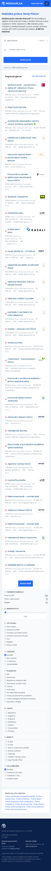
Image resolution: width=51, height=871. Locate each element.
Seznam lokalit (31, 841)
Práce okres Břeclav (35, 807)
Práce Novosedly (28, 796)
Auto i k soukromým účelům (17, 748)
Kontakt (5, 837)
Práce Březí (36, 799)
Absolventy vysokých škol (15, 683)
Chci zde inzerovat (39, 76)
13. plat (9, 742)
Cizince (8, 686)
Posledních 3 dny (12, 776)
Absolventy (9, 677)
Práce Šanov (39, 804)
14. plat (9, 745)
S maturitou (10, 661)
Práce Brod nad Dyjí (23, 804)
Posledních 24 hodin (13, 772)
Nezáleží (8, 655)
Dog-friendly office (13, 760)
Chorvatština (11, 728)
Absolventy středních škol (15, 680)
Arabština (10, 719)
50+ (7, 674)
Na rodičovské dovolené (14, 693)
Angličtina (10, 716)
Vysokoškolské (11, 664)
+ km (41, 41)
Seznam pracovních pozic (9, 842)
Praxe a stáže (10, 645)
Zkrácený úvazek (12, 630)
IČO (7, 639)
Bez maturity (10, 658)
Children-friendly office (15, 757)
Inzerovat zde (37, 3)
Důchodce (9, 689)
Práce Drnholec (23, 799)
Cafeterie (10, 754)
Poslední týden (11, 779)
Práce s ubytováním (12, 599)
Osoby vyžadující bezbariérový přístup (20, 699)
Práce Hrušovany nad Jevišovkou (19, 801)
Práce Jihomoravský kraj (15, 809)
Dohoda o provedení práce (15, 633)
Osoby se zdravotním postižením (18, 696)
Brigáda (7, 602)
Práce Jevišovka (12, 796)
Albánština (10, 713)
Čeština (9, 725)
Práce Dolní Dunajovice (15, 807)
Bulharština (10, 722)
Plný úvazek (10, 627)
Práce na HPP (9, 595)
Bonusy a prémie (13, 751)
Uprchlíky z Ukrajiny (12, 702)
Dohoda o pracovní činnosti (16, 636)
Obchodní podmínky (9, 835)
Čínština (9, 731)
